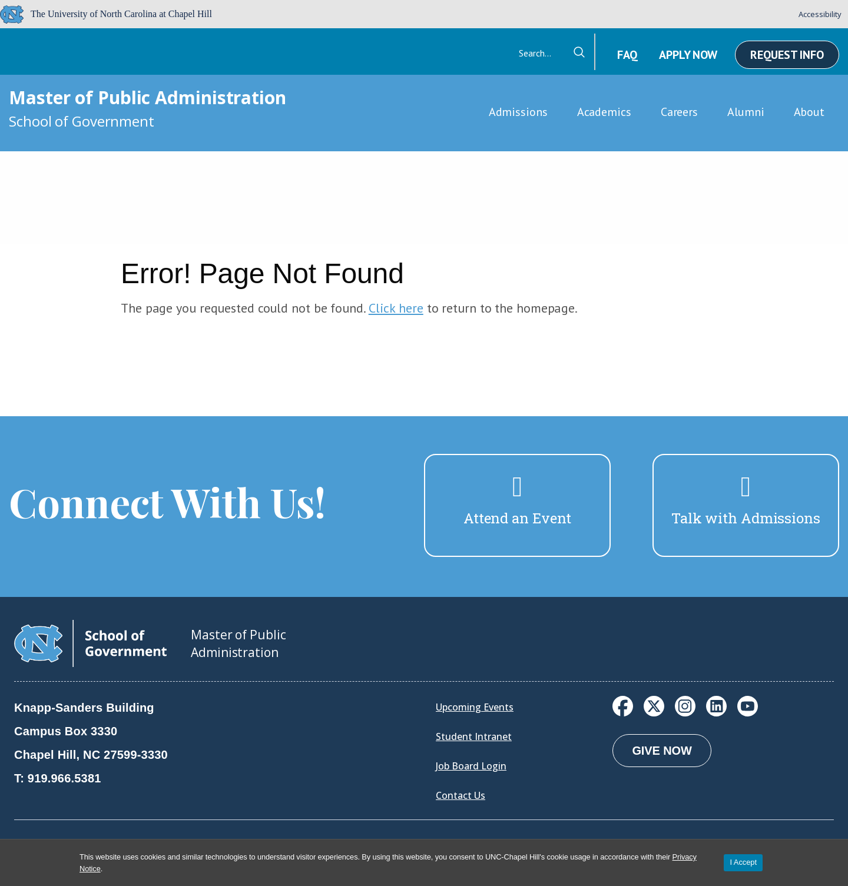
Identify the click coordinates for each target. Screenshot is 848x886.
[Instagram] (685, 706)
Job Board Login (471, 765)
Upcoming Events (475, 707)
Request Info (787, 54)
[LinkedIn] (716, 706)
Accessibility (820, 14)
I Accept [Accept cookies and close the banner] (743, 862)
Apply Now (688, 54)
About (809, 112)
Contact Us (460, 795)
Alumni (745, 112)
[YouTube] (747, 706)
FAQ (627, 54)
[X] (654, 706)
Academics (604, 112)
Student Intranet (474, 736)
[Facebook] (622, 706)
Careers (679, 112)
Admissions (518, 112)
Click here (396, 308)
